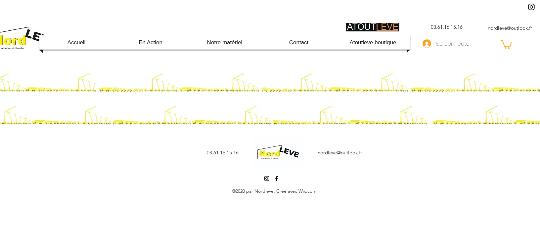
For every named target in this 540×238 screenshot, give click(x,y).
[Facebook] (276, 178)
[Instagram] (531, 7)
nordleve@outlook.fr (510, 28)
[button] (506, 44)
